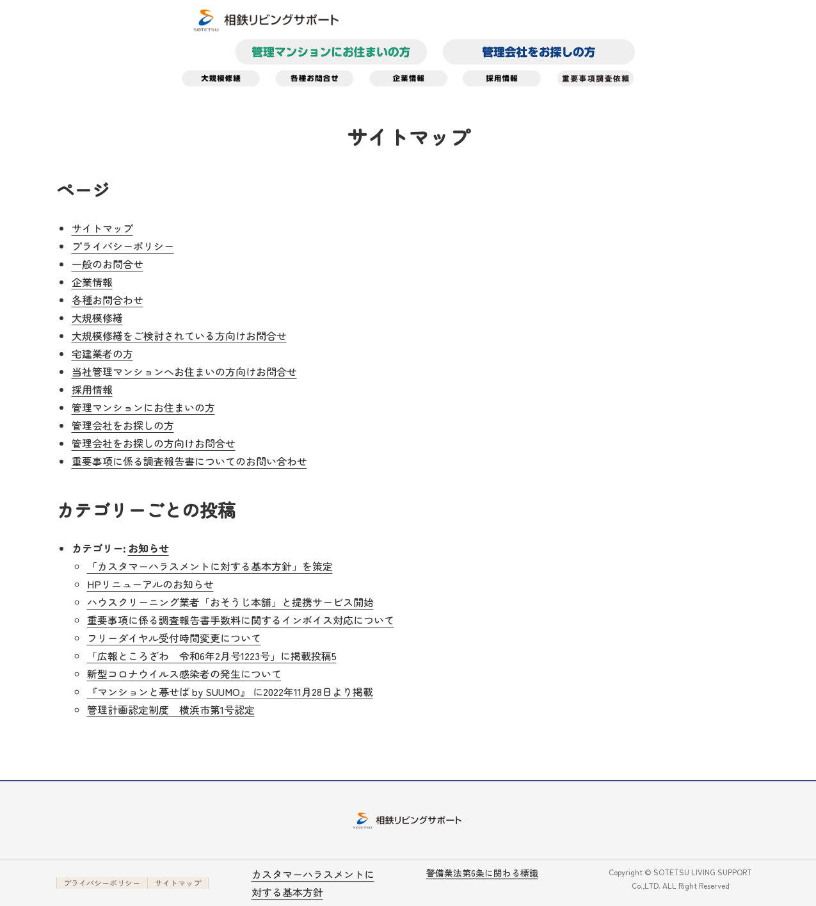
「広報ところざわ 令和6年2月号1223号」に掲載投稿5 (212, 655)
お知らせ (148, 548)
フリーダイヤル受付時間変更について (174, 637)
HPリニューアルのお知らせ (150, 584)
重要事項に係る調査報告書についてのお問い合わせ (189, 461)
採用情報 (92, 389)
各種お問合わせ (107, 299)
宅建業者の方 (102, 353)
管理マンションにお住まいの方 (143, 407)
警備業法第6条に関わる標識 (482, 872)
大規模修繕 (97, 317)
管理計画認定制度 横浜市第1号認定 (171, 709)
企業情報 (92, 281)
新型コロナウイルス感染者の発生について (184, 673)
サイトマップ (102, 228)
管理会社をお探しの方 (123, 425)
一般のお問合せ (107, 263)
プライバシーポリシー (123, 246)
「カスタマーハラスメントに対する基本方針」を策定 (210, 566)
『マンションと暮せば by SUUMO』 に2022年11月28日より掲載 (230, 691)
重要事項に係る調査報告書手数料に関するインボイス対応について (240, 619)
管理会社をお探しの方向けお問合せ (154, 443)
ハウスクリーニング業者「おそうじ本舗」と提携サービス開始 (230, 602)
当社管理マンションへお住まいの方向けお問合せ (184, 371)
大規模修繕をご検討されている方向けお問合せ (179, 335)
